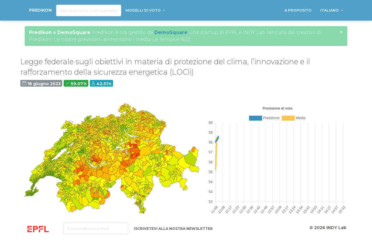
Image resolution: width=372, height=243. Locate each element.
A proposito (298, 10)
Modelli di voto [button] (144, 10)
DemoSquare (170, 32)
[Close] (341, 32)
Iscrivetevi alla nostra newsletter (173, 228)
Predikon (40, 10)
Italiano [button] (330, 10)
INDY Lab (336, 227)
